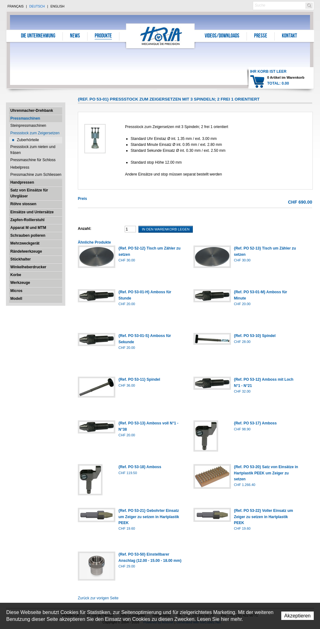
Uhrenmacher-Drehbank (31, 110)
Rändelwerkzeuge (26, 251)
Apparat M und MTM (28, 227)
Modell (16, 298)
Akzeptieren (297, 615)
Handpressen (22, 182)
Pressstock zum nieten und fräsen (32, 150)
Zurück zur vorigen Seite (98, 598)
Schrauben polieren (27, 235)
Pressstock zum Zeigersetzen (34, 133)
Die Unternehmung (38, 36)
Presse (260, 36)
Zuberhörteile (28, 140)
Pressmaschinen (25, 118)
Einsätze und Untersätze (32, 212)
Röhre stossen (23, 204)
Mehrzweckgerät (24, 243)
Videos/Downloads (222, 36)
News (75, 36)
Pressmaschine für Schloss (33, 160)
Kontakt (289, 36)
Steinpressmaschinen (28, 125)
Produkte (103, 36)
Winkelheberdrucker (28, 267)
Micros (16, 291)
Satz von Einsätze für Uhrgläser (29, 193)
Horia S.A (160, 36)
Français (16, 6)
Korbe (15, 275)
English (57, 6)
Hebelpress (19, 167)
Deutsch (37, 6)
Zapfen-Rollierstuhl (27, 220)
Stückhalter (20, 259)
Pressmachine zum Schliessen (35, 174)
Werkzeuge (20, 282)
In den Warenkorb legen (165, 229)
